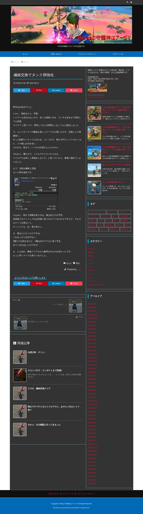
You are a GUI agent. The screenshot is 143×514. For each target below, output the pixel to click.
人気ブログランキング (96, 93)
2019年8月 (92, 415)
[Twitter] (21, 90)
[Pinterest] (39, 90)
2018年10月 (92, 451)
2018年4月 (92, 473)
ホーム (15, 62)
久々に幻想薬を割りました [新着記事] (113, 182)
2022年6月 (92, 336)
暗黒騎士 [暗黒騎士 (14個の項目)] (125, 221)
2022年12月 (92, 315)
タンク (26, 62)
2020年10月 (92, 365)
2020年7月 (92, 376)
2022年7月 (92, 333)
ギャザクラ (92, 270)
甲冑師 (90, 256)
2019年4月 (92, 430)
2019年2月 (92, 437)
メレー (90, 267)
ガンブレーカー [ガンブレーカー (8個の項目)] (95, 212)
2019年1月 (92, 440)
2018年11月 (92, 448)
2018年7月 (92, 462)
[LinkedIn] (56, 90)
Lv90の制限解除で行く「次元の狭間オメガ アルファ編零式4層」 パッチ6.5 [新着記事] (116, 109)
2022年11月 (92, 318)
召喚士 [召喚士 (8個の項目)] (92, 221)
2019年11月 (92, 404)
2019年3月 (92, 433)
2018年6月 (92, 466)
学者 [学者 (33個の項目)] (100, 221)
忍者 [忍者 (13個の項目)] (108, 221)
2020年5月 (92, 383)
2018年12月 (92, 444)
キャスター (92, 249)
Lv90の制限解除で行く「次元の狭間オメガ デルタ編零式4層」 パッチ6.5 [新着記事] (116, 149)
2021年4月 (92, 343)
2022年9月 (92, 325)
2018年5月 (92, 469)
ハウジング (92, 281)
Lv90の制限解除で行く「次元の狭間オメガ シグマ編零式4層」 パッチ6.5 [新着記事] (116, 129)
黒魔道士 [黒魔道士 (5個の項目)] (125, 229)
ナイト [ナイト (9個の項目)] (110, 212)
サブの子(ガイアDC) (96, 285)
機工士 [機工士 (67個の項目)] (92, 225)
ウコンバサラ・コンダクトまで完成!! (45, 370)
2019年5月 (92, 426)
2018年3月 (92, 476)
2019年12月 (92, 401)
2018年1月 (92, 484)
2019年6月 (92, 422)
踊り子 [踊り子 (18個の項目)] (103, 229)
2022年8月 (92, 329)
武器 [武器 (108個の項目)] (100, 225)
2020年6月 (92, 379)
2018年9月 (92, 455)
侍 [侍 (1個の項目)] (114, 216)
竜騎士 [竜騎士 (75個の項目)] (119, 225)
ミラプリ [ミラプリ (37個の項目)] (93, 216)
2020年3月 (92, 390)
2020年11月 (92, 361)
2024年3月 (92, 304)
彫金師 (90, 252)
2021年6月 (92, 340)
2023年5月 (92, 307)
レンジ (90, 260)
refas (79, 269)
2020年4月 (92, 387)
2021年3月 (92, 347)
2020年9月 (92, 369)
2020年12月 (92, 358)
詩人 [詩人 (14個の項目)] (127, 225)
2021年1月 (92, 354)
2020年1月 (92, 397)
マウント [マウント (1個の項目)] (123, 212)
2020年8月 (92, 372)
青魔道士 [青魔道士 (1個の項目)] (113, 229)
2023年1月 (92, 311)
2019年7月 (92, 419)
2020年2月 (92, 394)
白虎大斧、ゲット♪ (36, 352)
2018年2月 (92, 480)
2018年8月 (92, 458)
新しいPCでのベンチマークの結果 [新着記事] (116, 165)
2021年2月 (92, 351)
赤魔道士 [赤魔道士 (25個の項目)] (93, 229)
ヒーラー (91, 274)
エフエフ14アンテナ (96, 97)
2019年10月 (92, 408)
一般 (89, 278)
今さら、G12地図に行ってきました (44, 425)
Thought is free (84, 507)
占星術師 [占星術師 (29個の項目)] (123, 216)
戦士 (78, 263)
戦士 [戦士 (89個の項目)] (116, 221)
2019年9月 (92, 412)
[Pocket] (73, 90)
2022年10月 (92, 322)
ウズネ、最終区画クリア (39, 388)
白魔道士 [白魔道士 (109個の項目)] (109, 225)
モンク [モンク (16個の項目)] (104, 216)
